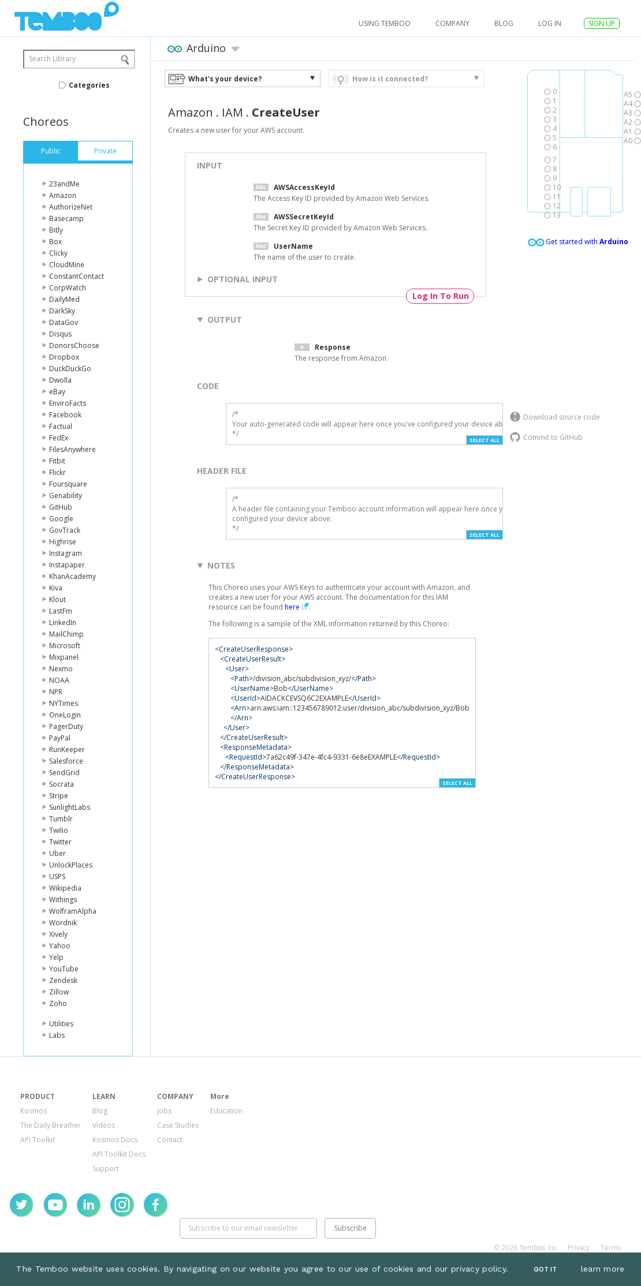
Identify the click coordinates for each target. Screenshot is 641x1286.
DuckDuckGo (70, 368)
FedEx (58, 438)
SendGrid (64, 772)
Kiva (55, 588)
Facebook (65, 415)
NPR (55, 692)
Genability (65, 495)
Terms (611, 1248)
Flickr (57, 472)
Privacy (579, 1248)
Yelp (56, 957)
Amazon (62, 195)
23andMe (64, 184)
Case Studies (178, 1125)
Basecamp (66, 218)
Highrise (62, 542)
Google (61, 519)
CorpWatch (67, 288)
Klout (57, 599)
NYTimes (63, 703)
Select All (484, 440)
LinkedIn (62, 622)
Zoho (58, 1003)
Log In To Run (440, 295)
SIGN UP (601, 23)
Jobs (164, 1111)
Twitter (60, 842)
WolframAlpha (72, 911)
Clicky (58, 253)
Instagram (65, 553)
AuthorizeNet (70, 207)
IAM (232, 112)
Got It (545, 1269)
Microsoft (64, 646)
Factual (60, 426)
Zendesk (63, 980)
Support (105, 1168)
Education (226, 1111)
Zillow (59, 992)
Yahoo (59, 946)
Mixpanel (64, 657)
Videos (103, 1125)
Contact (169, 1140)
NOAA (59, 680)
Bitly (56, 230)
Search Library (52, 58)
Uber (57, 853)
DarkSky (62, 311)
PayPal (59, 738)
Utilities (61, 1024)
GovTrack (64, 530)
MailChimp (66, 634)
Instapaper (67, 565)
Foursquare (68, 484)
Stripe (58, 796)
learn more (603, 1268)
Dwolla (60, 380)
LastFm (60, 611)
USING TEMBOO (385, 23)
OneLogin (65, 715)
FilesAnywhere (72, 449)
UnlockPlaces (70, 865)
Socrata (61, 784)
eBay (57, 392)
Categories (89, 85)
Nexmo (61, 669)
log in (549, 23)
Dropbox (64, 357)
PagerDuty (66, 726)
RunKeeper (67, 749)
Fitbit (57, 461)
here (292, 607)
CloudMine (66, 265)
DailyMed (64, 299)
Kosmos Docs (114, 1140)
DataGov (63, 322)
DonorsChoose (74, 345)
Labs (57, 1035)
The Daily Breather (50, 1125)
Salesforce (66, 761)
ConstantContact (76, 276)
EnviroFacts (67, 403)
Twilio (58, 830)
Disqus (60, 334)
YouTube (64, 969)
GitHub (60, 507)
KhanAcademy (72, 576)
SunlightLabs (69, 807)
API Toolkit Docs (119, 1154)
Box (55, 241)
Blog (503, 23)
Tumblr (61, 819)
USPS (57, 876)
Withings (63, 899)
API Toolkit (37, 1140)
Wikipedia (65, 888)
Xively (58, 934)
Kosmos (33, 1111)
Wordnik (63, 923)
